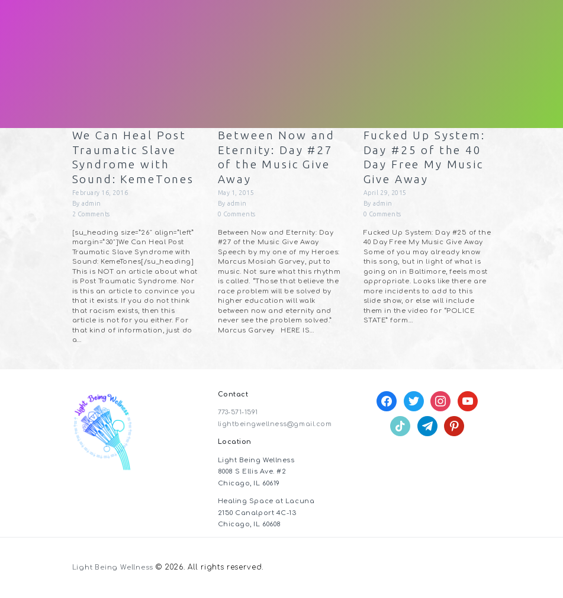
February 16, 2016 (101, 195)
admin (91, 206)
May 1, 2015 (237, 195)
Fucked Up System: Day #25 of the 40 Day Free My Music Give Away (427, 158)
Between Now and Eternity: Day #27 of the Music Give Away (278, 158)
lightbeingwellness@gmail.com (275, 427)
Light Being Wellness (114, 570)
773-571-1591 (239, 415)
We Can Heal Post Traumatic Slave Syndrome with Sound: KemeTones (136, 158)
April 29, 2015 (385, 195)
